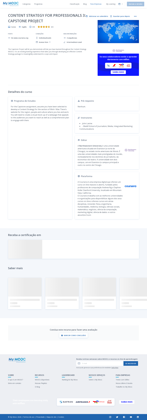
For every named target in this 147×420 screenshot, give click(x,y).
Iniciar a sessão (135, 4)
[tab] (26, 4)
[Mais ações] (135, 16)
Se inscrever (130, 363)
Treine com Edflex (122, 380)
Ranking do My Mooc (70, 380)
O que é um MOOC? (15, 380)
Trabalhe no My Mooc (124, 387)
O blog (37, 387)
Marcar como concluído (73, 335)
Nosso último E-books (124, 383)
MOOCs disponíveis (42, 380)
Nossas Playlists (41, 383)
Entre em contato (14, 383)
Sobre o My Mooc (95, 380)
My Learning (110, 4)
